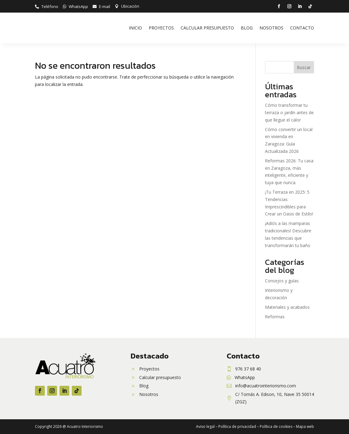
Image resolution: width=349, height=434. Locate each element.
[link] (46, 6)
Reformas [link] (275, 317)
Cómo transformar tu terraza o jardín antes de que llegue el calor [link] (289, 112)
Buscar (304, 67)
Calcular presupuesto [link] (207, 28)
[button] (279, 6)
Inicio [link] (135, 28)
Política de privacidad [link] (237, 426)
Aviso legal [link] (205, 426)
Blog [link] (247, 28)
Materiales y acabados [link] (287, 307)
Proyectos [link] (161, 28)
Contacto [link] (302, 28)
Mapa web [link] (305, 426)
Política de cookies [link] (276, 426)
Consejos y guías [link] (282, 281)
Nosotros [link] (271, 28)
